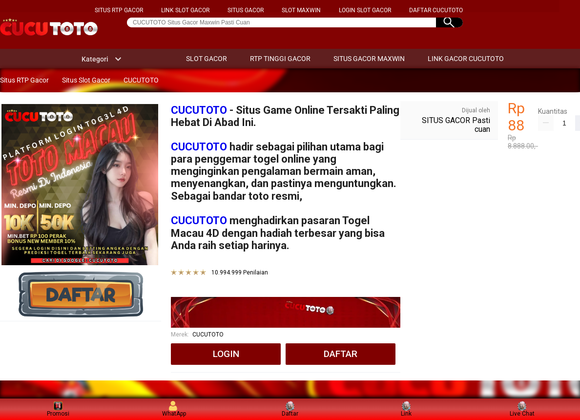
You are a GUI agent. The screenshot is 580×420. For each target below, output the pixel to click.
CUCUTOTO (199, 110)
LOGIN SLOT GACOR (365, 10)
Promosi (58, 409)
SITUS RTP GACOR (119, 10)
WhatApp (174, 409)
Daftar (290, 409)
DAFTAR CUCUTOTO (436, 10)
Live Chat (522, 409)
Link (406, 409)
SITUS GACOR (246, 10)
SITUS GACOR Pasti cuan (456, 125)
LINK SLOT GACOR (185, 10)
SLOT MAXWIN (301, 10)
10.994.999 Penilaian (239, 273)
